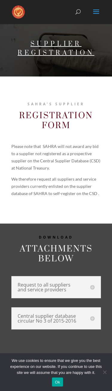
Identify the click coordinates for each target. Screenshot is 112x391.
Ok (57, 382)
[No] (105, 372)
